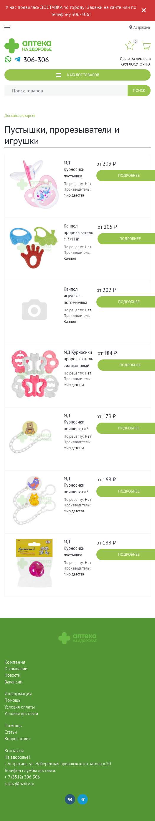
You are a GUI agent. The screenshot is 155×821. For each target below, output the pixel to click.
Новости (12, 675)
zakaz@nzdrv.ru (19, 783)
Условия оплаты (19, 707)
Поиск (139, 90)
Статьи (10, 732)
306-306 (36, 60)
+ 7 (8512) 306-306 (22, 777)
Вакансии (13, 682)
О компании (15, 668)
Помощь (12, 700)
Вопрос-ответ (17, 738)
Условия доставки (21, 713)
